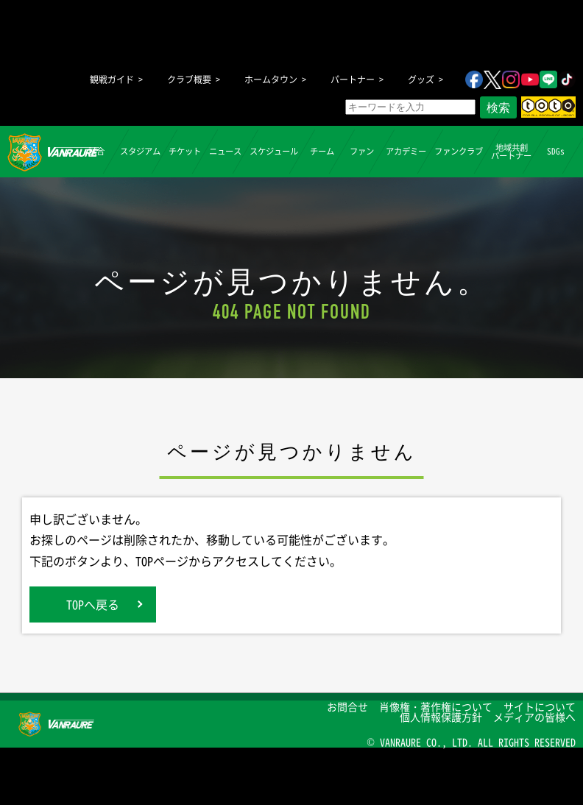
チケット (185, 151)
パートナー (353, 79)
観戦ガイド (112, 79)
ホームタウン (270, 79)
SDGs (555, 151)
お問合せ (347, 706)
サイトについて (540, 706)
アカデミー (406, 151)
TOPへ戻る (92, 604)
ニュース (225, 151)
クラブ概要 (189, 79)
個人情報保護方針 (441, 717)
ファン (362, 151)
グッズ (421, 79)
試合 (96, 151)
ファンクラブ (458, 151)
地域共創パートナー (511, 151)
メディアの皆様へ (534, 717)
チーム (322, 151)
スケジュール (274, 151)
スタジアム (140, 151)
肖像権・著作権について (435, 706)
